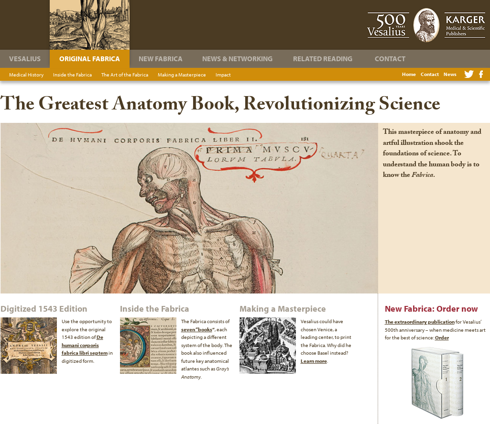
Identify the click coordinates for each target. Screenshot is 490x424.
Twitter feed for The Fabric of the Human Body (469, 74)
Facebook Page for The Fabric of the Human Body (481, 74)
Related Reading (322, 58)
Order (442, 337)
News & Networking (237, 58)
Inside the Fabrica (72, 74)
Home (409, 74)
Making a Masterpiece (182, 74)
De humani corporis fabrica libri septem (85, 345)
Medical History (26, 74)
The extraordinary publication (420, 321)
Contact (430, 74)
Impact (223, 74)
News (450, 74)
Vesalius (25, 58)
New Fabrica (161, 58)
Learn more (314, 361)
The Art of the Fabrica (124, 74)
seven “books (196, 329)
